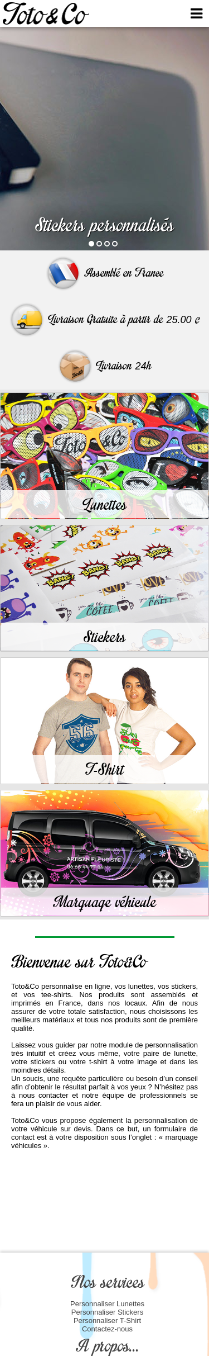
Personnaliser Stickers (107, 1312)
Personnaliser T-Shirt (107, 1320)
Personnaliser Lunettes (107, 1304)
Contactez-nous (107, 1329)
